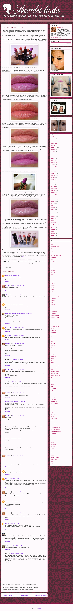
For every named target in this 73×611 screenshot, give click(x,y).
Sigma (52, 442)
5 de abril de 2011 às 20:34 (16, 381)
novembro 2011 (54, 220)
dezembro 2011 (54, 218)
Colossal (52, 293)
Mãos (52, 369)
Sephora (52, 440)
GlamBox (53, 343)
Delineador (53, 309)
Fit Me (52, 336)
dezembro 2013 (54, 166)
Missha (52, 384)
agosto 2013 (53, 175)
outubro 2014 (53, 145)
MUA (52, 386)
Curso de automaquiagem (56, 306)
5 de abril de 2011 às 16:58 (18, 335)
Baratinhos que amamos (56, 255)
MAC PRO (53, 362)
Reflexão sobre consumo (56, 429)
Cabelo (52, 281)
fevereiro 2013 (54, 188)
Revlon (52, 435)
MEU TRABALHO (12, 20)
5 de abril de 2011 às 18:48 (17, 359)
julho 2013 (53, 177)
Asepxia (52, 250)
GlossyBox (53, 345)
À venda (52, 242)
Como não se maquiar (55, 296)
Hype (52, 347)
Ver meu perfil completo (56, 37)
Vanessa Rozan (54, 459)
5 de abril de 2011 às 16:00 (26, 313)
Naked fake (53, 388)
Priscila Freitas (8, 294)
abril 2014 (53, 158)
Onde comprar (54, 401)
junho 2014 (53, 154)
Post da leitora (54, 418)
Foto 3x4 (52, 341)
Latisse (52, 358)
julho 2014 (53, 151)
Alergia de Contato (55, 246)
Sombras (53, 446)
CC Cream (53, 285)
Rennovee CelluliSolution (56, 431)
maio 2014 (53, 156)
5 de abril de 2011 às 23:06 (16, 470)
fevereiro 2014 (54, 162)
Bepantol (53, 270)
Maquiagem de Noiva (55, 371)
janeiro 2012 (53, 216)
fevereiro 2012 (54, 214)
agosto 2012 (53, 201)
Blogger (39, 608)
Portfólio (52, 416)
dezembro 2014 (54, 141)
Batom (52, 263)
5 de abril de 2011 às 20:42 (18, 415)
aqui (23, 256)
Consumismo (53, 298)
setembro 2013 (54, 173)
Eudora (52, 328)
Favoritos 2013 (54, 334)
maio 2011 (53, 233)
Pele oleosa (53, 410)
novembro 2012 (54, 194)
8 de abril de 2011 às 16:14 (16, 545)
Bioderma (53, 272)
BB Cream (53, 266)
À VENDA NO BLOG (39, 20)
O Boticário (53, 397)
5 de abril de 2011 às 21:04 (15, 446)
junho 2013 (53, 179)
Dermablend (53, 313)
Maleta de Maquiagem (55, 364)
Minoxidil (52, 382)
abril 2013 (53, 184)
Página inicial (24, 595)
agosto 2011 (53, 227)
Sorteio (52, 448)
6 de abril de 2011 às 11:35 (14, 501)
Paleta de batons (54, 403)
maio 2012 (53, 207)
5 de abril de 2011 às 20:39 (18, 392)
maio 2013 (53, 181)
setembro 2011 (54, 224)
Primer (52, 420)
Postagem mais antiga (41, 595)
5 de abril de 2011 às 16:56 (18, 327)
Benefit (52, 268)
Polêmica (53, 414)
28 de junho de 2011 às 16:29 (17, 553)
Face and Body (54, 330)
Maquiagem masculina (55, 373)
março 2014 (53, 160)
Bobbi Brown (53, 276)
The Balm (53, 453)
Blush (52, 274)
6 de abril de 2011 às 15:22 (18, 533)
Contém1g (53, 300)
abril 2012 (53, 209)
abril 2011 (53, 235)
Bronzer (52, 278)
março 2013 (53, 186)
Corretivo (53, 304)
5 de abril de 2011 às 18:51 (18, 369)
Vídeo (52, 463)
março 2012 (53, 211)
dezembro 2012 (54, 192)
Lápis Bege (53, 356)
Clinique (52, 291)
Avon (52, 253)
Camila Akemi (8, 304)
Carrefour (53, 283)
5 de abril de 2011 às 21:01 (15, 425)
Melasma (53, 379)
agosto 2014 (53, 149)
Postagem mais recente (8, 595)
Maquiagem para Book (55, 375)
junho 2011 (53, 231)
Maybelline (53, 377)
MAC (52, 360)
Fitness (52, 339)
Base (52, 259)
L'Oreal (52, 354)
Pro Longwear (54, 422)
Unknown (7, 470)
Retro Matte (53, 433)
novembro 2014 (54, 143)
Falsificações (53, 332)
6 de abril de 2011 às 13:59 (13, 523)
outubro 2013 (53, 171)
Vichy (52, 461)
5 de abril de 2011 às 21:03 (15, 438)
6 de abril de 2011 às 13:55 (18, 512)
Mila (6, 478)
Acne (52, 244)
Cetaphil (52, 289)
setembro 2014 (54, 147)
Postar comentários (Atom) (26, 599)
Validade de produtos (55, 457)
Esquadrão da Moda (55, 326)
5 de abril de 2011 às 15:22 (18, 285)
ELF (52, 324)
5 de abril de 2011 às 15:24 (18, 294)
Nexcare (52, 395)
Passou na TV (54, 405)
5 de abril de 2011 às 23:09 (13, 478)
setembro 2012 (54, 199)
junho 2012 (53, 205)
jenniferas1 (7, 545)
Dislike (52, 319)
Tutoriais (52, 455)
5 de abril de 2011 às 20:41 (19, 401)
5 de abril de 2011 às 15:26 (17, 304)
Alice (6, 501)
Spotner (52, 450)
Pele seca (53, 412)
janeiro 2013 (53, 190)
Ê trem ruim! (53, 321)
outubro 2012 (53, 196)
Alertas (52, 248)
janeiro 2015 (53, 138)
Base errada (53, 261)
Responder (7, 281)
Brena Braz (7, 285)
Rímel (52, 438)
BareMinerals (53, 257)
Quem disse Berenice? (55, 425)
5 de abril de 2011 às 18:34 (18, 343)
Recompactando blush (55, 427)
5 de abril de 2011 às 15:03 (14, 275)
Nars (52, 390)
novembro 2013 (54, 169)
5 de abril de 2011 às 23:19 (18, 491)
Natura (52, 392)
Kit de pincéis (53, 352)
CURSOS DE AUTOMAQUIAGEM (25, 20)
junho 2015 (53, 136)
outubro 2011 (53, 222)
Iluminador (53, 349)
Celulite (52, 287)
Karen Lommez (8, 533)
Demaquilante (54, 311)
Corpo (52, 302)
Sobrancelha (53, 444)
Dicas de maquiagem (55, 315)
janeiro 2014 (53, 164)
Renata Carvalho (9, 401)
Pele (52, 407)
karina (6, 275)
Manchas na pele (54, 367)
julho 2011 (53, 229)
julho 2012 (53, 203)
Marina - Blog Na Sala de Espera (12, 313)
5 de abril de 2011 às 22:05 (15, 463)
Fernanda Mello (8, 327)
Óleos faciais (53, 399)
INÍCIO (5, 20)
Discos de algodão (55, 317)
